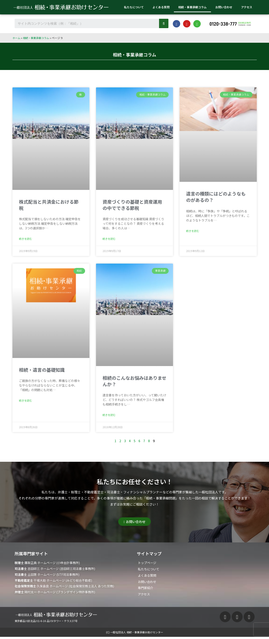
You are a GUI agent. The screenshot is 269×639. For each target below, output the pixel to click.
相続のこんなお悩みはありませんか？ (134, 381)
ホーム (16, 38)
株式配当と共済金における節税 (49, 204)
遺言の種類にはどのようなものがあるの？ (216, 196)
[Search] (163, 23)
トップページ (148, 563)
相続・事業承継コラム (192, 7)
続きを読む (25, 239)
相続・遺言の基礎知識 (42, 370)
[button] (134, 522)
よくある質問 (161, 7)
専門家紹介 (146, 589)
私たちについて (134, 7)
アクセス (246, 7)
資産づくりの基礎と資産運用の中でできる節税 (132, 204)
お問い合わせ (223, 7)
